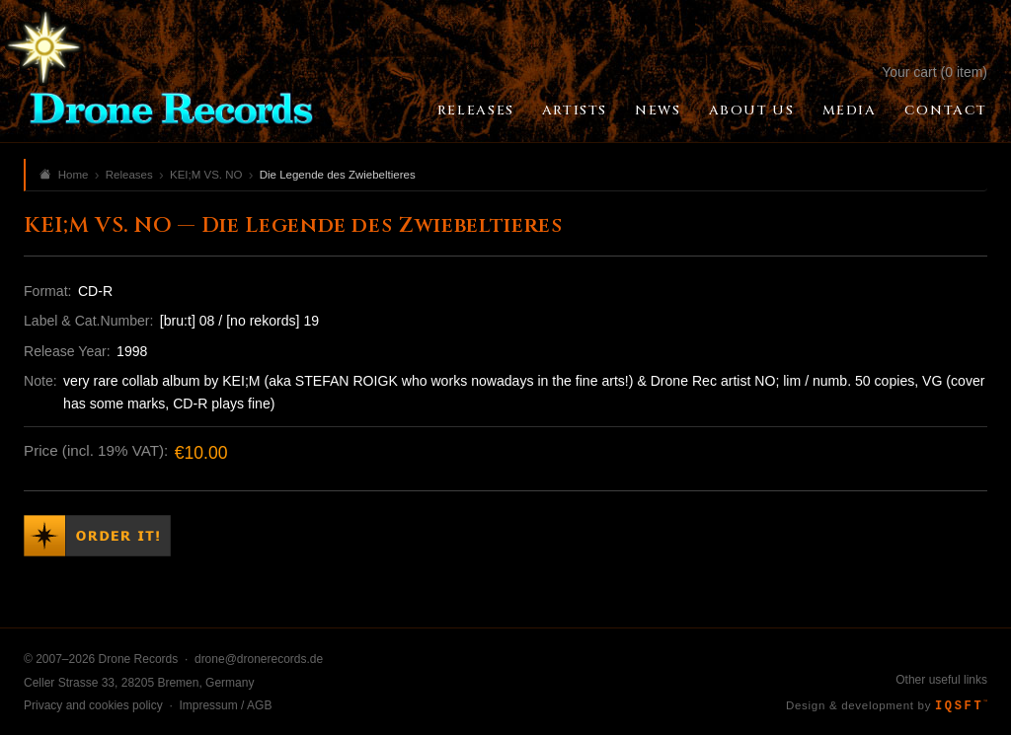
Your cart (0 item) (934, 72)
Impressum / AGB (225, 705)
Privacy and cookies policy (93, 705)
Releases (475, 110)
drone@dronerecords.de (258, 659)
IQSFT (961, 706)
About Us (752, 110)
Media (849, 110)
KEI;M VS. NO (206, 175)
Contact (945, 110)
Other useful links (941, 680)
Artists (574, 110)
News (657, 110)
